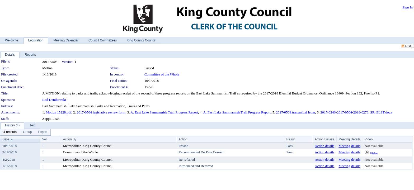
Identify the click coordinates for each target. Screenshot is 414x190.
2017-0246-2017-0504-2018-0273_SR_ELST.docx (356, 112)
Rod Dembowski (54, 100)
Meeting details (349, 146)
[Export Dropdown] (42, 132)
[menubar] (25, 132)
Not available (374, 146)
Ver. (45, 139)
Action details (324, 146)
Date (5, 139)
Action (183, 139)
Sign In (407, 7)
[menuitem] (10, 132)
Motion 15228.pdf (58, 112)
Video (374, 153)
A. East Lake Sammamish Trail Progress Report (164, 112)
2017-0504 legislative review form (101, 112)
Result (290, 139)
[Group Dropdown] (27, 132)
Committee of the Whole (161, 74)
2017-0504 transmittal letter (295, 112)
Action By (70, 139)
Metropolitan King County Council (88, 146)
